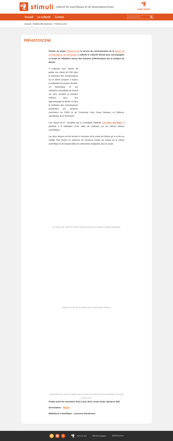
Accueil (29, 17)
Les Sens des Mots (112, 122)
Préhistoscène (72, 51)
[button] (144, 9)
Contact (59, 17)
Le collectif (44, 17)
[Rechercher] (151, 17)
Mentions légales (99, 436)
